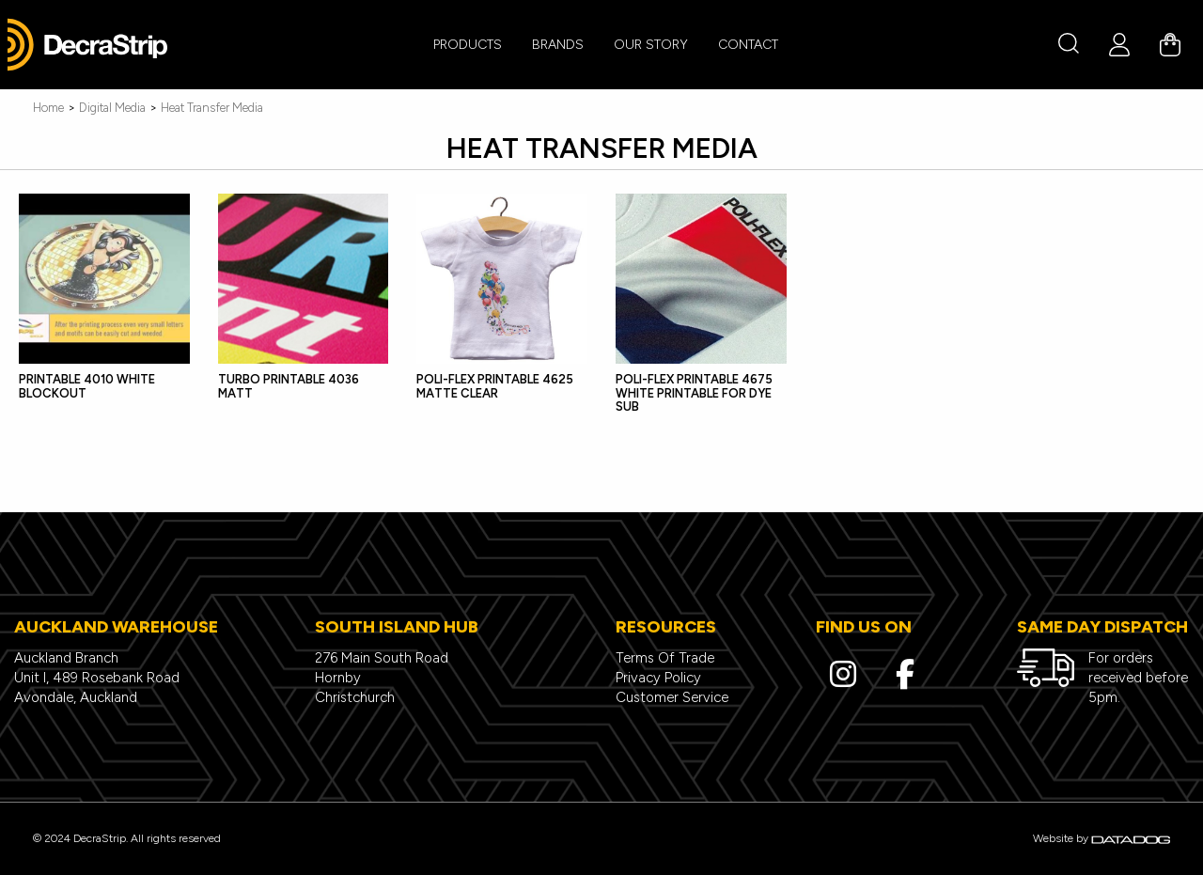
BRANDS (558, 45)
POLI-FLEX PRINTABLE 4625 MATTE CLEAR (494, 385)
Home (48, 108)
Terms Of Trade (665, 657)
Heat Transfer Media (212, 108)
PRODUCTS (467, 45)
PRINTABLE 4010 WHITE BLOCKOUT (87, 385)
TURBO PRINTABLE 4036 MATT (288, 385)
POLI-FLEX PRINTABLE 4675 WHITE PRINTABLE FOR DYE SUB (694, 393)
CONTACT (748, 45)
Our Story (651, 45)
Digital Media (112, 108)
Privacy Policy (658, 677)
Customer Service (672, 697)
